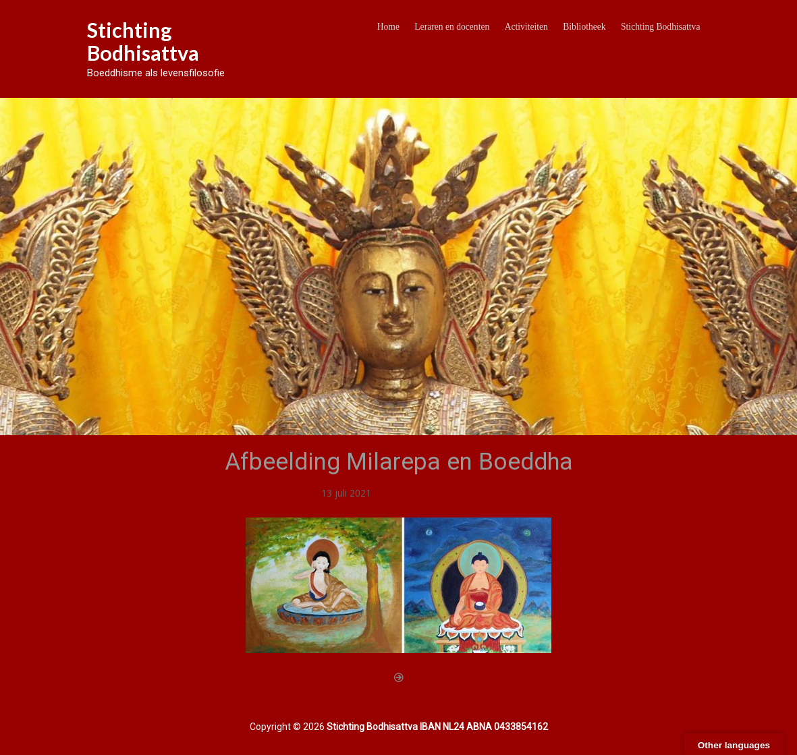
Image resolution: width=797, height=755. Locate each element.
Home (388, 27)
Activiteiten (526, 27)
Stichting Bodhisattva (143, 41)
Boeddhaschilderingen (421, 492)
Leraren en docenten (451, 27)
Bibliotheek (584, 27)
